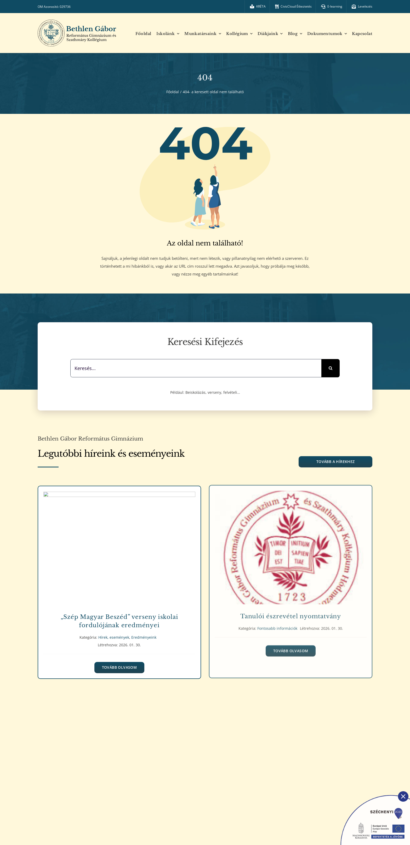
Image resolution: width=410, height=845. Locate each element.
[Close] (403, 796)
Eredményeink (143, 632)
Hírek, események (113, 632)
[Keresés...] (195, 368)
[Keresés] (330, 368)
